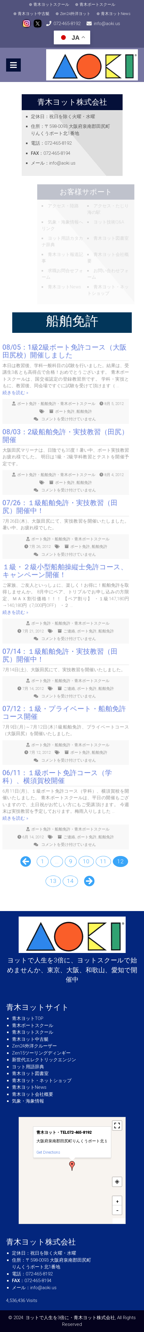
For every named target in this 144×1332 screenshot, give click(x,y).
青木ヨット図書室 (30, 1073)
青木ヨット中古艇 (34, 13)
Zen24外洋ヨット (75, 13)
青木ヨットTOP (27, 1018)
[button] (72, 1166)
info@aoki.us (107, 23)
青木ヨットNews (116, 13)
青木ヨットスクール (51, 4)
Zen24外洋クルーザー (34, 1046)
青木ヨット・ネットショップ (42, 1080)
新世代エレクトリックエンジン (44, 1059)
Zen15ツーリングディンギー (41, 1053)
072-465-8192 (67, 23)
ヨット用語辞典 (28, 1067)
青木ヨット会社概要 (32, 1094)
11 (103, 861)
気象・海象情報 (28, 1101)
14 (70, 880)
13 (53, 880)
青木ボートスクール (97, 4)
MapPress (119, 1221)
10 (86, 861)
